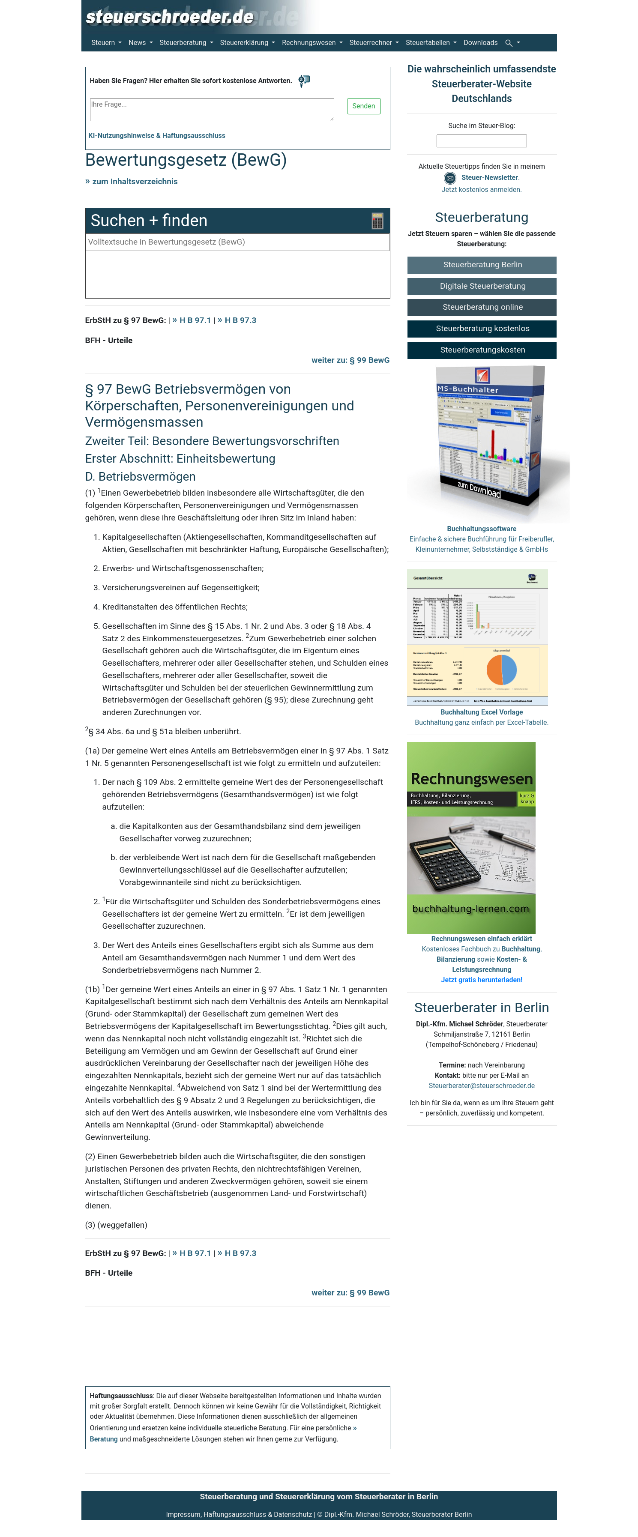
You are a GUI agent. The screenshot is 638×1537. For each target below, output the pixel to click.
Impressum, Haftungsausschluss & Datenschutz (239, 1514)
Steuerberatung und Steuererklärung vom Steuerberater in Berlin (319, 1496)
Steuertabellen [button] (429, 43)
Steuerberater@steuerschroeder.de (482, 1086)
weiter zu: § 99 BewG (350, 360)
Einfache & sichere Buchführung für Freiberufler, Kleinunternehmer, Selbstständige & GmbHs (482, 539)
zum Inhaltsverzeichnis (135, 181)
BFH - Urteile (109, 340)
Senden (364, 106)
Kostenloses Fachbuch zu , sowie (482, 959)
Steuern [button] (104, 43)
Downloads (480, 43)
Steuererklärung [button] (245, 43)
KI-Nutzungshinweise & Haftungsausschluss (157, 136)
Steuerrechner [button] (372, 43)
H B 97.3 (241, 320)
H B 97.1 (196, 320)
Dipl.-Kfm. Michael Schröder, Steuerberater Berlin (398, 1514)
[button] (512, 43)
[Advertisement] (238, 276)
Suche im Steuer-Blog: (481, 126)
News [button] (138, 43)
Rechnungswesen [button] (309, 43)
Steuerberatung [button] (184, 43)
